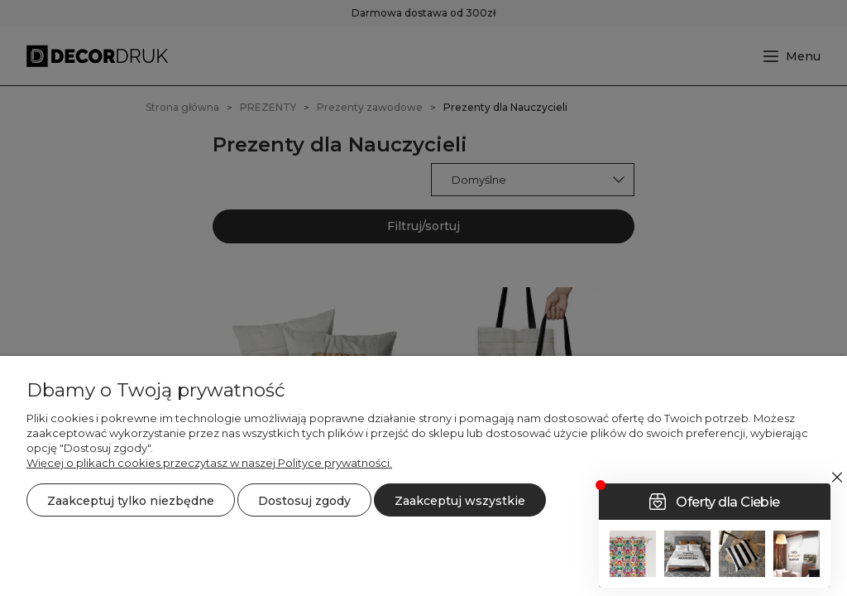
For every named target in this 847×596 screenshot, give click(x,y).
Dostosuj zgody (304, 500)
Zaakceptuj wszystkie (460, 500)
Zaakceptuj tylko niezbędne (130, 500)
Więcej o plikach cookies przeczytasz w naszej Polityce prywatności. (209, 462)
